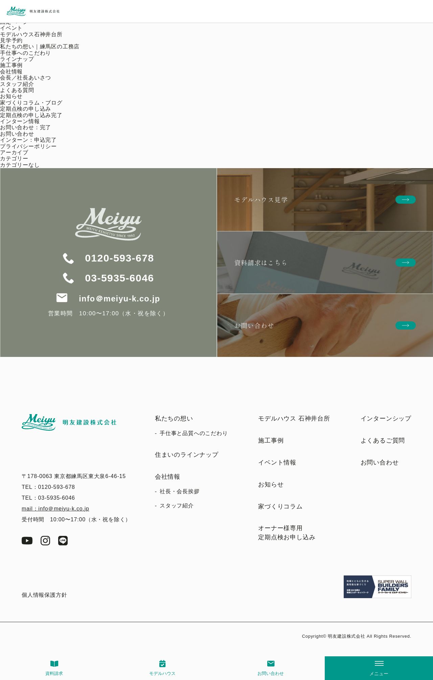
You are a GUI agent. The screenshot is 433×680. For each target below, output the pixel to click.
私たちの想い (174, 418)
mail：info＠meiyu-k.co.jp (55, 509)
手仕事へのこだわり (25, 53)
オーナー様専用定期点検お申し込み (286, 533)
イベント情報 (277, 462)
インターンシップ (386, 418)
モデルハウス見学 (261, 199)
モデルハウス (162, 673)
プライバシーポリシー (28, 146)
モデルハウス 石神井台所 (294, 418)
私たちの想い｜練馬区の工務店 (39, 46)
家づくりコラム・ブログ (31, 103)
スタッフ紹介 (17, 84)
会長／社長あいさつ (25, 78)
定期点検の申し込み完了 (31, 115)
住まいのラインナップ (187, 454)
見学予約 (11, 40)
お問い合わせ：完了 (25, 127)
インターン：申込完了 (28, 140)
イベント (11, 28)
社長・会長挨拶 (180, 491)
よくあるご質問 (383, 440)
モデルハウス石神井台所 (31, 34)
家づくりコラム (280, 506)
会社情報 (11, 71)
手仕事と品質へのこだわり (194, 433)
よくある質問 (17, 90)
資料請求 (54, 673)
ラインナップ (17, 59)
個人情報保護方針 (44, 595)
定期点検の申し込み (25, 109)
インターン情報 (20, 121)
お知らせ (11, 96)
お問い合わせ (270, 673)
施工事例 (11, 65)
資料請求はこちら (261, 262)
